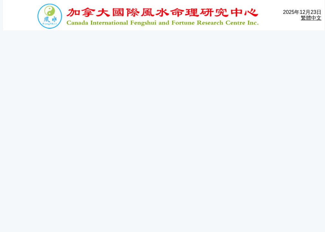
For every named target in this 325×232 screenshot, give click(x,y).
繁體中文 (311, 18)
